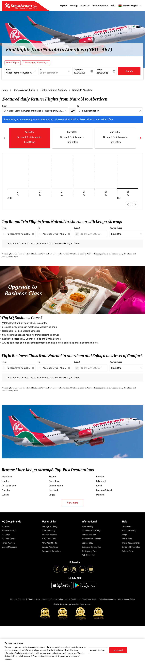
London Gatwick (104, 490)
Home (5, 90)
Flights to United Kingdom (53, 90)
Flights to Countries (17, 599)
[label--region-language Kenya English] (130, 6)
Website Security (89, 535)
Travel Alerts (127, 539)
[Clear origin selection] (66, 111)
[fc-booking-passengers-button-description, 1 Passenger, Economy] (34, 62)
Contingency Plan (89, 551)
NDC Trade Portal (49, 539)
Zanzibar (6, 490)
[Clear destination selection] (141, 111)
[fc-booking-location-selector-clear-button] (35, 71)
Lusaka (5, 494)
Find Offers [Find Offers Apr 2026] (29, 142)
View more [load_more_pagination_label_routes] (72, 502)
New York (53, 490)
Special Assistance (50, 547)
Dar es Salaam (9, 485)
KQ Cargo (6, 535)
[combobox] (19, 72)
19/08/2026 (79, 72)
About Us (84, 5)
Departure (78, 69)
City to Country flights (126, 599)
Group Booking (48, 530)
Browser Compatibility (91, 539)
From (8, 69)
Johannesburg (56, 485)
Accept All (118, 650)
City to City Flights (72, 599)
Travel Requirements (131, 543)
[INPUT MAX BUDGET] (92, 234)
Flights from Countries (107, 599)
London (5, 481)
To (41, 69)
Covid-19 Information (131, 547)
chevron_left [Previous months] (4, 138)
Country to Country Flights (52, 599)
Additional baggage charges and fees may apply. (105, 254)
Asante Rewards (100, 5)
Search (129, 71)
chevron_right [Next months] (140, 138)
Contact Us (127, 526)
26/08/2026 (102, 72)
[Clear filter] (32, 234)
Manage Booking (49, 526)
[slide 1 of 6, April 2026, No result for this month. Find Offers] (29, 138)
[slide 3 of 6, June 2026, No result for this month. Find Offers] (115, 138)
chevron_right (135, 204)
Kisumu (52, 476)
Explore (63, 5)
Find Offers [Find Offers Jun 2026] (115, 142)
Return (99, 69)
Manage (74, 5)
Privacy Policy (87, 526)
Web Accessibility (89, 555)
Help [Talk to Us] (129, 530)
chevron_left (127, 204)
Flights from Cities (89, 599)
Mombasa (7, 476)
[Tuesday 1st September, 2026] (127, 188)
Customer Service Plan (91, 547)
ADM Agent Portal (49, 543)
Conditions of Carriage (91, 530)
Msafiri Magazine (9, 547)
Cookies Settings (97, 650)
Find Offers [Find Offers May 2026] (72, 142)
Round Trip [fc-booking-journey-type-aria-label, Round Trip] (11, 62)
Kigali (99, 485)
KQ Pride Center (8, 539)
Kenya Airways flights (24, 90)
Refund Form (127, 551)
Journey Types (116, 228)
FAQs (124, 535)
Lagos (52, 494)
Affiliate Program (49, 535)
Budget (77, 228)
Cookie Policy (87, 543)
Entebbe (100, 476)
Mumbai (100, 494)
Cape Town (54, 481)
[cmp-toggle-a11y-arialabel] (72, 110)
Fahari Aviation (8, 543)
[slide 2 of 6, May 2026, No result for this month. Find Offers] (72, 138)
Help (112, 5)
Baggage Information (51, 551)
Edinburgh (101, 481)
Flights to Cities (34, 599)
